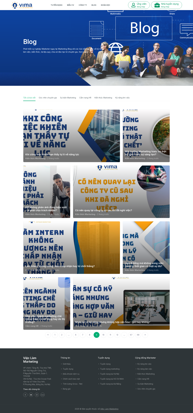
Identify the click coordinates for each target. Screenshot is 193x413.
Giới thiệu (65, 364)
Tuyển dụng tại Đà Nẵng (109, 384)
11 (110, 335)
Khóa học (105, 5)
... (69, 335)
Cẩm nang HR (85, 97)
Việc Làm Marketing (109, 409)
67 (131, 335)
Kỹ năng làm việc (143, 369)
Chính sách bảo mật (70, 379)
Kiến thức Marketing (103, 97)
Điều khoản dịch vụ (69, 374)
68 (138, 335)
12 (117, 335)
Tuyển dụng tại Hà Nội (108, 374)
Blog (94, 5)
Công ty (83, 5)
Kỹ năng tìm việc (122, 97)
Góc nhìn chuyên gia (48, 97)
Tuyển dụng (56, 5)
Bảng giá (65, 389)
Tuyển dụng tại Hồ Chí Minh (111, 379)
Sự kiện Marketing (68, 97)
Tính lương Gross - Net (71, 384)
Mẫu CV (70, 5)
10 (103, 335)
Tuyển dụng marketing (109, 369)
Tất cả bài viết (29, 97)
